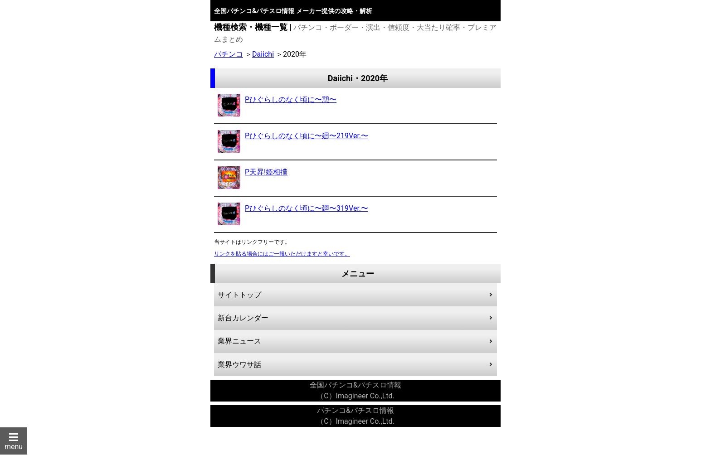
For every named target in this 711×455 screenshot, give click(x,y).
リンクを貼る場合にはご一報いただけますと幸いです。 (282, 254)
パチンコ (228, 54)
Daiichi (263, 54)
